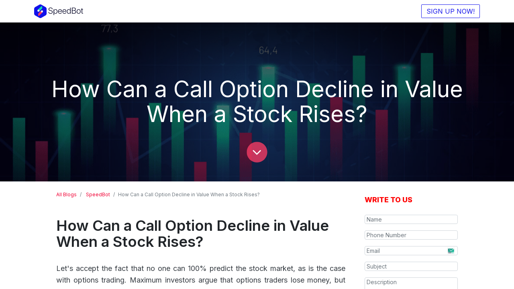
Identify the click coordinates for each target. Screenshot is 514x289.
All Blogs (66, 194)
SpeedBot (98, 194)
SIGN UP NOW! (450, 11)
